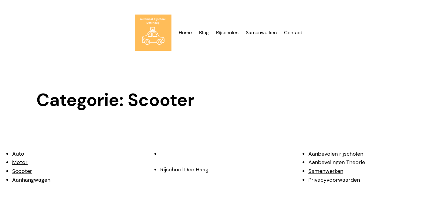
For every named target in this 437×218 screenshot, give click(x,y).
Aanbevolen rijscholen (335, 153)
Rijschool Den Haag (184, 169)
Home (185, 32)
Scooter (22, 171)
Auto (18, 153)
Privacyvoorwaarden (334, 179)
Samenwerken (325, 171)
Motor (20, 162)
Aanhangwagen (31, 179)
